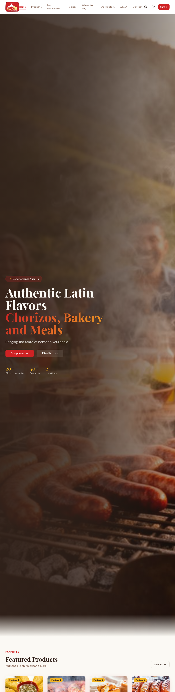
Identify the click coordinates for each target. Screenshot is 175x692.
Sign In (163, 6)
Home (22, 7)
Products (36, 6)
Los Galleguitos (53, 7)
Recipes (72, 6)
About (123, 6)
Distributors (108, 6)
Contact (138, 6)
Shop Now (19, 353)
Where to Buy (87, 7)
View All (160, 664)
